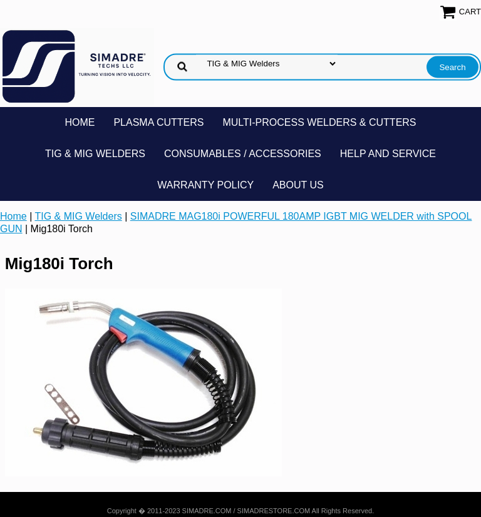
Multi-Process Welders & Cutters (319, 122)
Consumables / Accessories (242, 153)
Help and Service (388, 153)
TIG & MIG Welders (95, 153)
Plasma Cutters (158, 122)
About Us (298, 185)
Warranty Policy (205, 185)
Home (80, 122)
